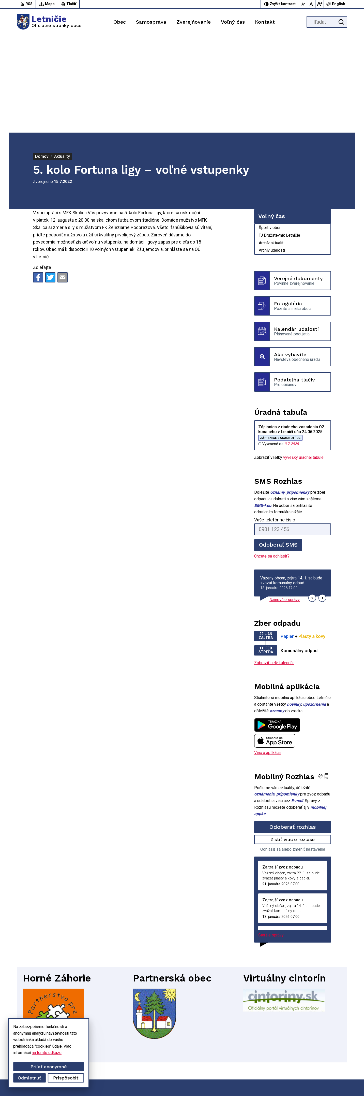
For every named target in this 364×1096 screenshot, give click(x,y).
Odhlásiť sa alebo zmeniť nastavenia (292, 752)
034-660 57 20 (320, 1053)
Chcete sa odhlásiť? (272, 459)
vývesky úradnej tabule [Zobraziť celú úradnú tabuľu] (303, 360)
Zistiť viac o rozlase (292, 742)
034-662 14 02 (320, 1047)
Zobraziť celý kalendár (274, 565)
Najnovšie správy (284, 502)
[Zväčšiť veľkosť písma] (319, 4)
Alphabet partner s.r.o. (205, 1082)
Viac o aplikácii (267, 655)
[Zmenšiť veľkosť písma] (303, 4)
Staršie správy (271, 838)
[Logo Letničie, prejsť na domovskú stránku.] (49, 22)
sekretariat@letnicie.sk (327, 1059)
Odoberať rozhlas (292, 730)
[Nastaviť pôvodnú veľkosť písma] (311, 4)
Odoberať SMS (278, 448)
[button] (312, 501)
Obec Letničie (270, 1082)
